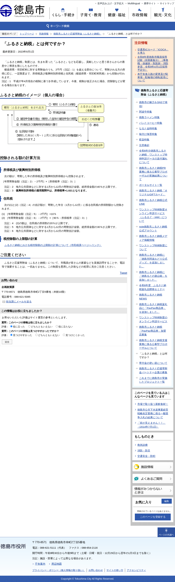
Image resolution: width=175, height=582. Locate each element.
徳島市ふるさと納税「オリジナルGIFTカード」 (153, 192)
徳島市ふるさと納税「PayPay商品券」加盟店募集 (152, 330)
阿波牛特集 (145, 111)
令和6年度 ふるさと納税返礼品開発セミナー (152, 287)
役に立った (19, 326)
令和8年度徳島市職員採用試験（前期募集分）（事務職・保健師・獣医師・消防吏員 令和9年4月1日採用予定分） (152, 63)
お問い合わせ (96, 570)
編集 (166, 501)
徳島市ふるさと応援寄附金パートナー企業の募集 (153, 370)
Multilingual (134, 3)
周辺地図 (56, 563)
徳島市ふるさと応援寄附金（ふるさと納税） (77, 33)
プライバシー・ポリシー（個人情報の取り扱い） (58, 570)
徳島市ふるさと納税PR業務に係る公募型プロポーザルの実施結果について (153, 173)
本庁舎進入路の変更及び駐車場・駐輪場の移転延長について (152, 77)
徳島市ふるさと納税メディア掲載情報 (153, 238)
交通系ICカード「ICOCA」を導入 (153, 51)
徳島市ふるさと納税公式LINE (153, 202)
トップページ (27, 33)
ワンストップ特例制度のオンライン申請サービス (153, 319)
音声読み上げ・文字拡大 (110, 3)
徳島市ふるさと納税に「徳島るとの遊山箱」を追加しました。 (153, 276)
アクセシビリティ (136, 570)
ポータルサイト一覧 (150, 185)
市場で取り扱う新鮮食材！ (152, 404)
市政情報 (44, 33)
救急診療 (142, 444)
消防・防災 (143, 450)
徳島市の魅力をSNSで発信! (153, 104)
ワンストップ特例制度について (153, 247)
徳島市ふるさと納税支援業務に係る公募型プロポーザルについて (153, 344)
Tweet (123, 272)
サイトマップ (167, 3)
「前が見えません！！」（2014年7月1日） (151, 424)
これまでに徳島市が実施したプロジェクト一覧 (153, 380)
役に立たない (65, 326)
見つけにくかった (75, 335)
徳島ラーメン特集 (149, 117)
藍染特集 (144, 139)
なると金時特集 (148, 128)
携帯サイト (150, 3)
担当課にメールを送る (19, 301)
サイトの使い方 (114, 570)
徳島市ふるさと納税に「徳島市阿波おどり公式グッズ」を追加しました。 (153, 260)
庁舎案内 (40, 563)
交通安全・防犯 (146, 456)
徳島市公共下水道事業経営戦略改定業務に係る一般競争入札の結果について (152, 413)
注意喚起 (144, 145)
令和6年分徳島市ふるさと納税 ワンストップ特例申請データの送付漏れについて (153, 156)
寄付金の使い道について (153, 362)
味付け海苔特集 (148, 134)
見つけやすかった (22, 335)
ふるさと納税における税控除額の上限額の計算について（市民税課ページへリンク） (53, 245)
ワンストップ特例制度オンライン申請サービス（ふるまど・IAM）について (153, 215)
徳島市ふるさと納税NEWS (150, 296)
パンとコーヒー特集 (150, 122)
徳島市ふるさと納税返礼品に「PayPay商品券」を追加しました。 (153, 308)
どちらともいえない (41, 326)
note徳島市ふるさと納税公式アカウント (153, 228)
